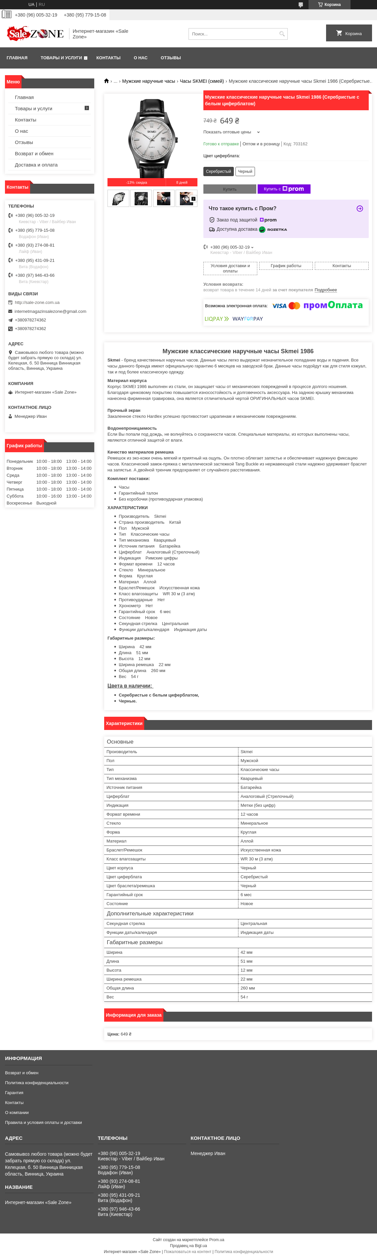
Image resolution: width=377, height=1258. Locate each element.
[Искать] (282, 34)
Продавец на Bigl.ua (188, 1245)
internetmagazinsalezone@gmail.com (50, 311)
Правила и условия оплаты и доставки (43, 1122)
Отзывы (171, 57)
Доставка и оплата (36, 165)
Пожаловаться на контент (187, 1251)
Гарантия (14, 1092)
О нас (140, 57)
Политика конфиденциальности (36, 1082)
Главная (17, 57)
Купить (229, 189)
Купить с (284, 189)
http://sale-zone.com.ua (37, 302)
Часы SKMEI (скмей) (202, 81)
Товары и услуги (61, 57)
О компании (17, 1112)
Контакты (109, 57)
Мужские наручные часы (148, 81)
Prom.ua (216, 1239)
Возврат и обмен (34, 153)
